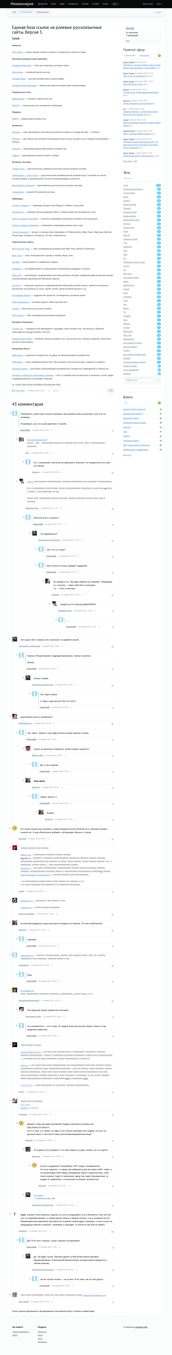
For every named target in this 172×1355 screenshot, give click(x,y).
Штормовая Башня (21, 295)
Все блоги (127, 455)
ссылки (18, 384)
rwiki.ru (30, 482)
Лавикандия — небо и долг (25, 175)
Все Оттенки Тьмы (21, 249)
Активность (73, 4)
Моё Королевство (20, 302)
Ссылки (85, 4)
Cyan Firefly (20, 391)
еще (114, 4)
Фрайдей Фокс (129, 131)
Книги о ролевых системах (25, 219)
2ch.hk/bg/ (38, 1195)
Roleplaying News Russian (134, 423)
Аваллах (35, 472)
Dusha (21, 891)
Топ (125, 403)
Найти (159, 12)
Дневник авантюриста (133, 414)
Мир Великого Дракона (23, 185)
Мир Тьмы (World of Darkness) (136, 445)
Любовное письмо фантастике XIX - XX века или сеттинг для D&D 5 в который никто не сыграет (140, 145)
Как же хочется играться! (134, 409)
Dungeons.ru (18, 212)
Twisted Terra (18, 169)
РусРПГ (16, 105)
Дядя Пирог (24, 1302)
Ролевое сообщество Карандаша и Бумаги (32, 375)
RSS (128, 41)
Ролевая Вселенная (21, 65)
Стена (105, 4)
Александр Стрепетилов (49, 540)
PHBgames (17, 362)
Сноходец (23, 1114)
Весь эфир (127, 161)
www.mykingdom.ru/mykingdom (35, 875)
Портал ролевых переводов (25, 225)
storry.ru (24, 1065)
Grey (27, 453)
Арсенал (127, 427)
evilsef (125, 120)
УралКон (16, 149)
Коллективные (26, 12)
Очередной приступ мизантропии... (139, 156)
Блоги (53, 4)
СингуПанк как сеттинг (133, 84)
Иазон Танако (128, 62)
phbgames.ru (27, 901)
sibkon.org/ (26, 855)
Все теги (127, 178)
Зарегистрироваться (21, 1332)
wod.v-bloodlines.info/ (37, 440)
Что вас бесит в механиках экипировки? (141, 92)
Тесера (15, 308)
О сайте (95, 4)
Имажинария (22, 3)
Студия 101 (17, 328)
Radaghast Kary (32, 508)
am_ (125, 109)
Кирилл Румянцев (26, 914)
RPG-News (17, 52)
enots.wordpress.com (30, 1052)
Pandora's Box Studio (22, 339)
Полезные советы (131, 441)
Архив (130, 28)
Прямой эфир (134, 49)
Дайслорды (17, 355)
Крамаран (17, 269)
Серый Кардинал (20, 232)
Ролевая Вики (18, 79)
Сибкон (15, 155)
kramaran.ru (26, 907)
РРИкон (16, 139)
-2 (112, 788)
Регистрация (148, 4)
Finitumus (23, 1231)
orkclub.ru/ (25, 868)
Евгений (22, 839)
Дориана (55, 595)
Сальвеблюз (18, 192)
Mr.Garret (36, 787)
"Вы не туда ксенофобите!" (135, 76)
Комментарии (129, 55)
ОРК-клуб (16, 275)
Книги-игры (17, 72)
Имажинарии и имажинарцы (135, 450)
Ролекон (16, 132)
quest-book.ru (27, 955)
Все (14, 12)
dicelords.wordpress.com (94, 1295)
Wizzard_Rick (37, 755)
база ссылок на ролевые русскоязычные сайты (41, 384)
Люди (62, 4)
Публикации (144, 55)
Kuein (21, 1092)
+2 (112, 509)
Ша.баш (16, 262)
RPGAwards (17, 315)
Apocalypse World (131, 418)
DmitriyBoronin (25, 723)
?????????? (26, 1085)
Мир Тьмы (17, 255)
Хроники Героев (19, 369)
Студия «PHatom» (20, 205)
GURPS (126, 436)
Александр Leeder (33, 1016)
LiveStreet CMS (141, 1327)
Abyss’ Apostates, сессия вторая (137, 103)
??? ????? (25, 1105)
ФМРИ (15, 119)
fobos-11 (126, 101)
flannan (126, 90)
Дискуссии (42, 4)
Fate (125, 432)
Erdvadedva (24, 965)
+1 (112, 473)
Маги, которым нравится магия (137, 134)
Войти (159, 4)
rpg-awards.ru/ (27, 991)
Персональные (42, 12)
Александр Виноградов (29, 1000)
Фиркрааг (36, 1156)
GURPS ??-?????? (30, 1108)
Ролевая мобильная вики (24, 85)
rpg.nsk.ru (16, 285)
